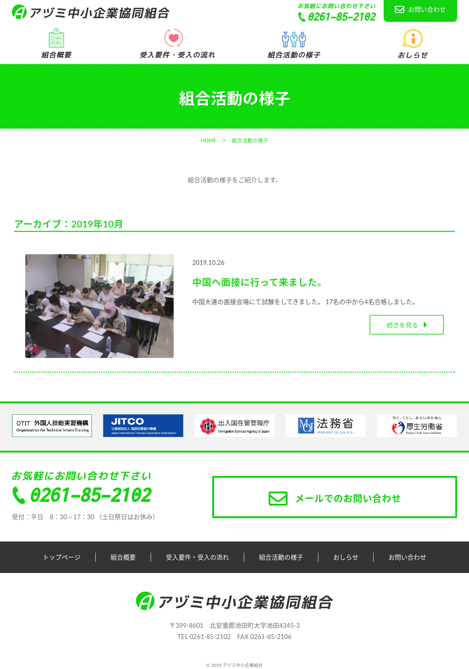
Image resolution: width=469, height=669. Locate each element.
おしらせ (345, 557)
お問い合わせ (420, 9)
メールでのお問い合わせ (335, 498)
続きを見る (407, 326)
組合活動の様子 (281, 557)
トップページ (62, 557)
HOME (208, 140)
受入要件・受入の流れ (197, 557)
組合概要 (123, 557)
